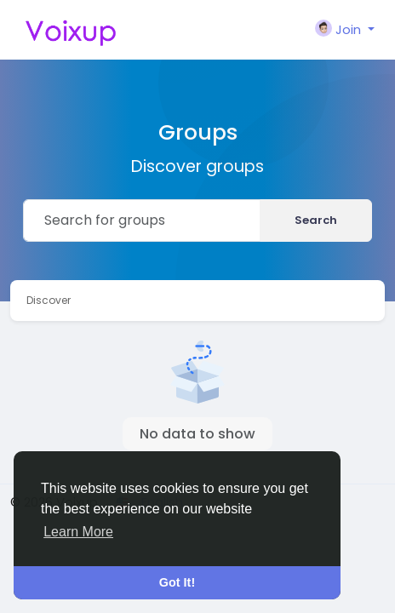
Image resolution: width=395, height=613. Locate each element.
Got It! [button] (177, 582)
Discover (48, 300)
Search (316, 220)
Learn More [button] (78, 531)
